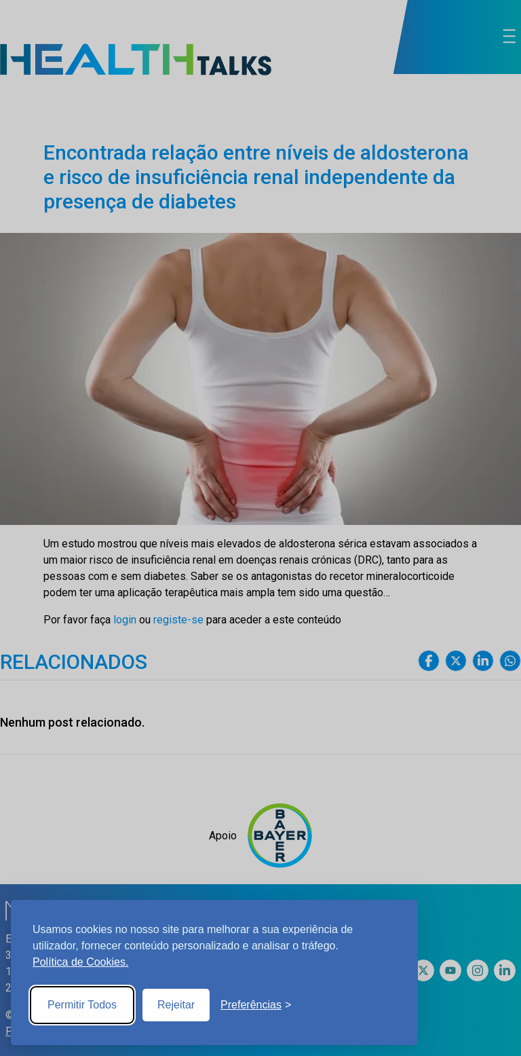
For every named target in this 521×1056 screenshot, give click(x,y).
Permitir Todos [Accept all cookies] (82, 1005)
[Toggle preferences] (255, 1005)
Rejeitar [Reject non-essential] (176, 1005)
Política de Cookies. (80, 962)
